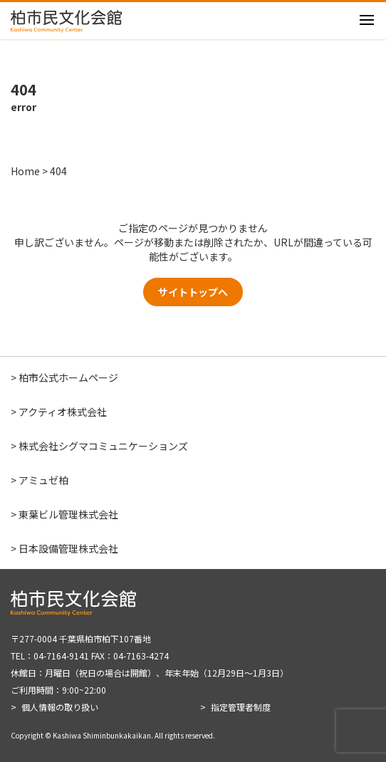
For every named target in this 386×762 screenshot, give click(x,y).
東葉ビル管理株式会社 (68, 514)
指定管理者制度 (241, 707)
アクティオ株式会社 (63, 412)
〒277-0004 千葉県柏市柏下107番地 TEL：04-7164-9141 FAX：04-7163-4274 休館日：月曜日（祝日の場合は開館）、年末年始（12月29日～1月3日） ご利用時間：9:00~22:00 (149, 664)
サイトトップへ (193, 292)
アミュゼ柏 (43, 480)
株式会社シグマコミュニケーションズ (103, 446)
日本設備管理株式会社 (68, 548)
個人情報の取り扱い (59, 707)
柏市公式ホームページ (68, 377)
